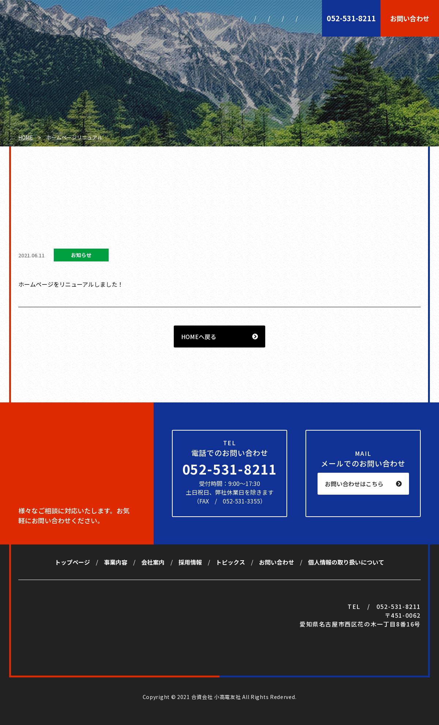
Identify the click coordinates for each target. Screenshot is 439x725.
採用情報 (233, 18)
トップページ (117, 18)
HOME (25, 137)
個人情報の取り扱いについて (346, 562)
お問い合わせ (409, 18)
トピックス (273, 18)
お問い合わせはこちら (354, 483)
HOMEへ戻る (198, 336)
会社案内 (196, 18)
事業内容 (159, 18)
